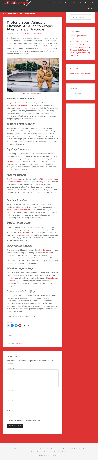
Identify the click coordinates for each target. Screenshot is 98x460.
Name (10, 391)
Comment (11, 368)
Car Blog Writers (17, 3)
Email (10, 401)
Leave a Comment (36, 33)
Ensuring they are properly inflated (20, 105)
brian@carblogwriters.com (80, 74)
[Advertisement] (80, 135)
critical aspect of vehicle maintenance (21, 210)
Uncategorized (19, 343)
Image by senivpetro (29, 93)
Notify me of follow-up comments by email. (25, 421)
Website (10, 411)
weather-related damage (26, 232)
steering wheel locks (17, 136)
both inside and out (46, 250)
